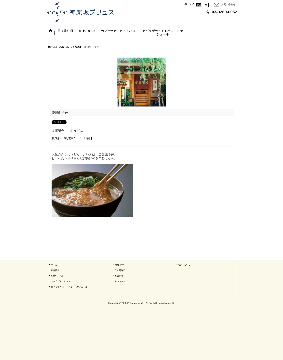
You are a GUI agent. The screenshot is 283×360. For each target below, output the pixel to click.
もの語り (119, 276)
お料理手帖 (120, 265)
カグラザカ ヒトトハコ (63, 281)
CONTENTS (184, 265)
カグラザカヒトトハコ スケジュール (69, 287)
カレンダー (120, 281)
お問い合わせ (228, 4)
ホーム (54, 265)
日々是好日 (120, 270)
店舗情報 (55, 270)
